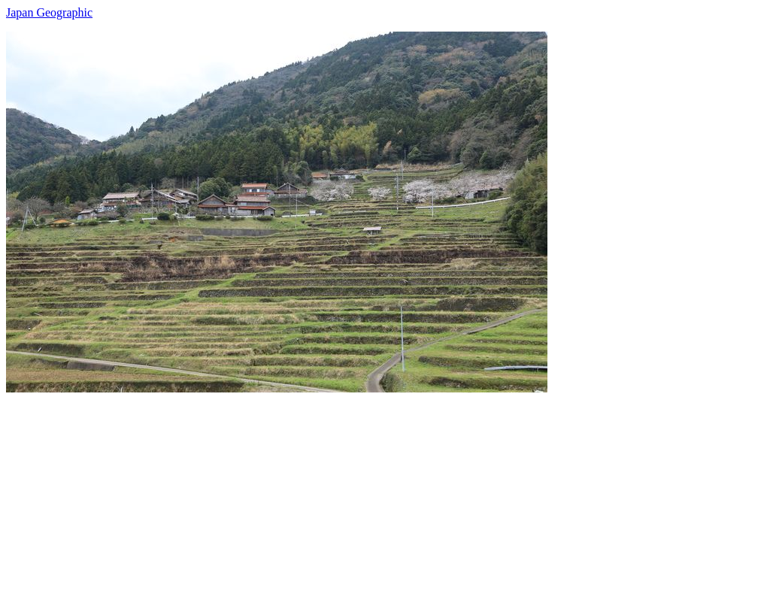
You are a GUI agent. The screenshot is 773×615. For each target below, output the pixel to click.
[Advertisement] (386, 497)
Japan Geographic (49, 12)
